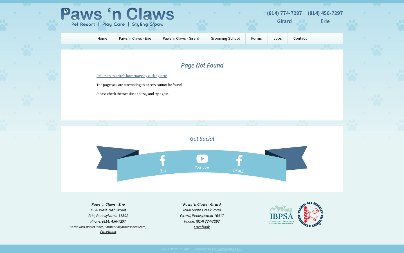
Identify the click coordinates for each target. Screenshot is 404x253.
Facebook (108, 231)
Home (102, 38)
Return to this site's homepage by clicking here (131, 75)
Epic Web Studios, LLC (227, 249)
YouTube (202, 167)
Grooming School (225, 38)
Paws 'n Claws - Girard (181, 38)
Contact (300, 38)
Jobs (277, 38)
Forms (256, 38)
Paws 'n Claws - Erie (135, 38)
